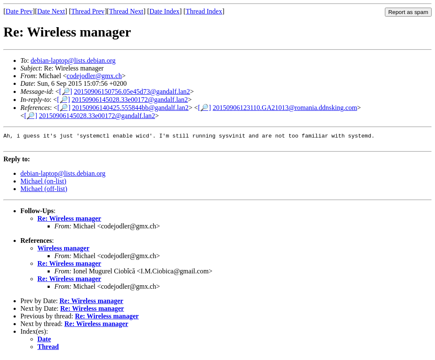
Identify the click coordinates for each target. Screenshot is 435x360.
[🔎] (65, 91)
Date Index (165, 11)
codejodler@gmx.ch (94, 75)
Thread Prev (88, 11)
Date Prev (19, 11)
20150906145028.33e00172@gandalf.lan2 (130, 99)
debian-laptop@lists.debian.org (73, 60)
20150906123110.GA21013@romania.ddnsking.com (285, 107)
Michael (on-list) (43, 183)
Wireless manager (63, 250)
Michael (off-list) (43, 191)
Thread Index (204, 11)
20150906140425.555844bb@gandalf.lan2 (130, 107)
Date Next (51, 11)
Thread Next (126, 11)
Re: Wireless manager (69, 221)
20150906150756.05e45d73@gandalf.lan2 (132, 91)
